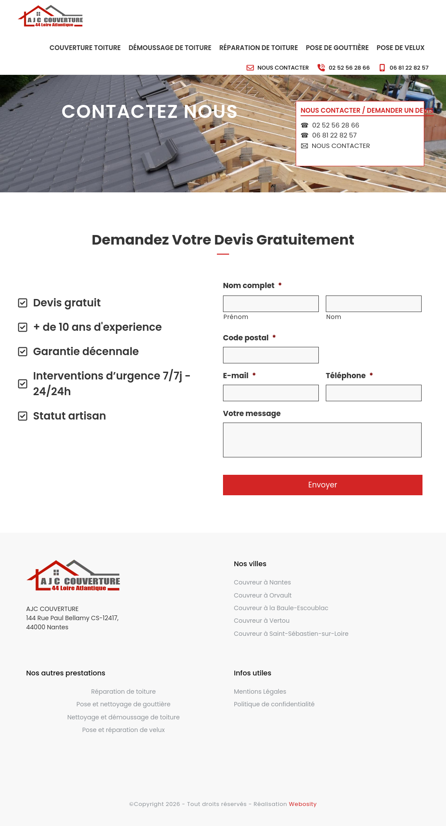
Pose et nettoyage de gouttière (124, 704)
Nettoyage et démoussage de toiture (123, 717)
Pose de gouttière (337, 47)
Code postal (249, 337)
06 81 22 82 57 (409, 68)
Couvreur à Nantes (262, 582)
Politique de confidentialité (274, 704)
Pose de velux (401, 47)
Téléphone (349, 375)
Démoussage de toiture (169, 47)
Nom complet (252, 285)
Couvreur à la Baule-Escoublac (281, 608)
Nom (333, 316)
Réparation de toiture (259, 47)
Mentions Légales (260, 691)
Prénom (236, 316)
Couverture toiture (85, 47)
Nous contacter (283, 68)
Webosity (303, 804)
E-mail (239, 375)
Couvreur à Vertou (262, 620)
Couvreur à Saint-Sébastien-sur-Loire (291, 633)
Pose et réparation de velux (123, 729)
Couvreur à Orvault (263, 595)
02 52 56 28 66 (349, 68)
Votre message (252, 413)
